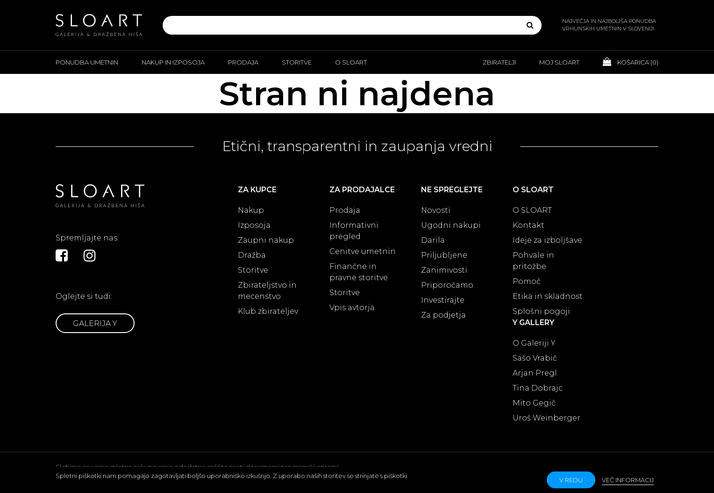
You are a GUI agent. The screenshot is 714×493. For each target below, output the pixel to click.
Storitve (297, 62)
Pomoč (527, 281)
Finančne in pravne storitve (358, 272)
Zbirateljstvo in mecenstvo (267, 291)
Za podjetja (443, 315)
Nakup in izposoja (173, 62)
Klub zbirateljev (268, 311)
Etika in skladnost (548, 296)
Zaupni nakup (266, 240)
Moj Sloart (559, 62)
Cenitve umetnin (362, 251)
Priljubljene (444, 255)
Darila (433, 240)
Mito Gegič (534, 403)
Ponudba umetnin (87, 62)
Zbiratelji (499, 62)
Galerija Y (95, 323)
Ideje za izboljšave (547, 240)
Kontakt (528, 225)
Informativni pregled (353, 231)
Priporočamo (447, 285)
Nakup (251, 210)
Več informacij (628, 480)
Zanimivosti (444, 270)
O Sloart (351, 62)
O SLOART (532, 210)
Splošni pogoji (541, 311)
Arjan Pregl (535, 373)
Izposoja (254, 225)
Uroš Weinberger (546, 417)
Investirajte (442, 300)
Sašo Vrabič (535, 358)
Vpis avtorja (352, 307)
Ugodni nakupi (451, 225)
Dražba (252, 255)
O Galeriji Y (534, 343)
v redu (571, 480)
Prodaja (243, 62)
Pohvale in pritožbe (533, 261)
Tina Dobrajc (538, 388)
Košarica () (630, 62)
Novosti (435, 210)
